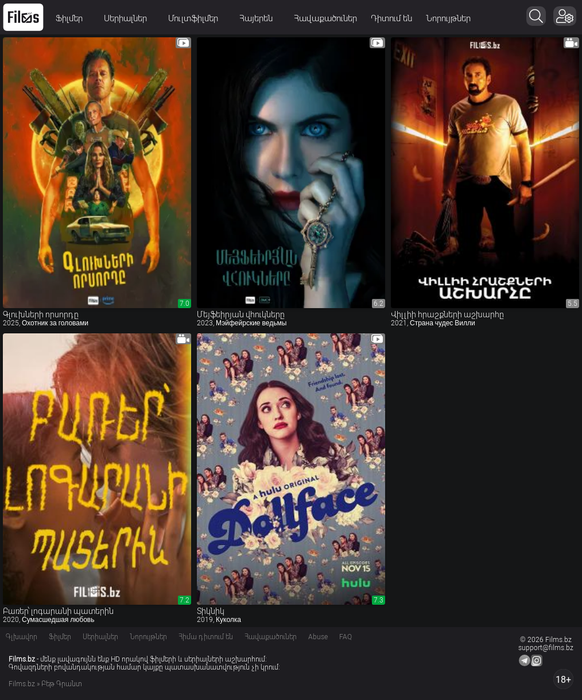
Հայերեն (259, 18)
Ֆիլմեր (73, 18)
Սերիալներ (129, 18)
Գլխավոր (21, 637)
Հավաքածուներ (325, 18)
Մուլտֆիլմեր (197, 18)
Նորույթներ (448, 18)
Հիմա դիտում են (206, 637)
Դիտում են (391, 18)
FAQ (345, 637)
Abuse (318, 637)
